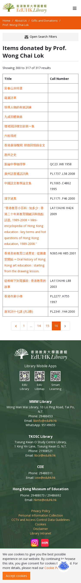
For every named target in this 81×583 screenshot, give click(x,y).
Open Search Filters (40, 37)
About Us (21, 20)
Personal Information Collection (40, 515)
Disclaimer (40, 529)
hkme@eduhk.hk (45, 500)
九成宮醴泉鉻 (13, 117)
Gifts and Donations (44, 20)
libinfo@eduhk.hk (45, 421)
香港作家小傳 (13, 296)
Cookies (40, 524)
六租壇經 (10, 136)
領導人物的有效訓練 (18, 107)
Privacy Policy (40, 511)
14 (39, 326)
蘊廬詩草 (10, 98)
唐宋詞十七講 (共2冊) (18, 311)
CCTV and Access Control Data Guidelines (40, 520)
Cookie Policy (53, 568)
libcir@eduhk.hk (45, 455)
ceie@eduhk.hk (45, 478)
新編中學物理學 (14, 164)
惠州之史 (10, 155)
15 (47, 326)
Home (6, 20)
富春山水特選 (13, 88)
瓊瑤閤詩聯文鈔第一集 (19, 126)
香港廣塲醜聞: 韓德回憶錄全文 (24, 145)
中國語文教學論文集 (18, 183)
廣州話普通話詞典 (16, 174)
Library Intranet (40, 533)
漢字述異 (10, 198)
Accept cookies (16, 576)
